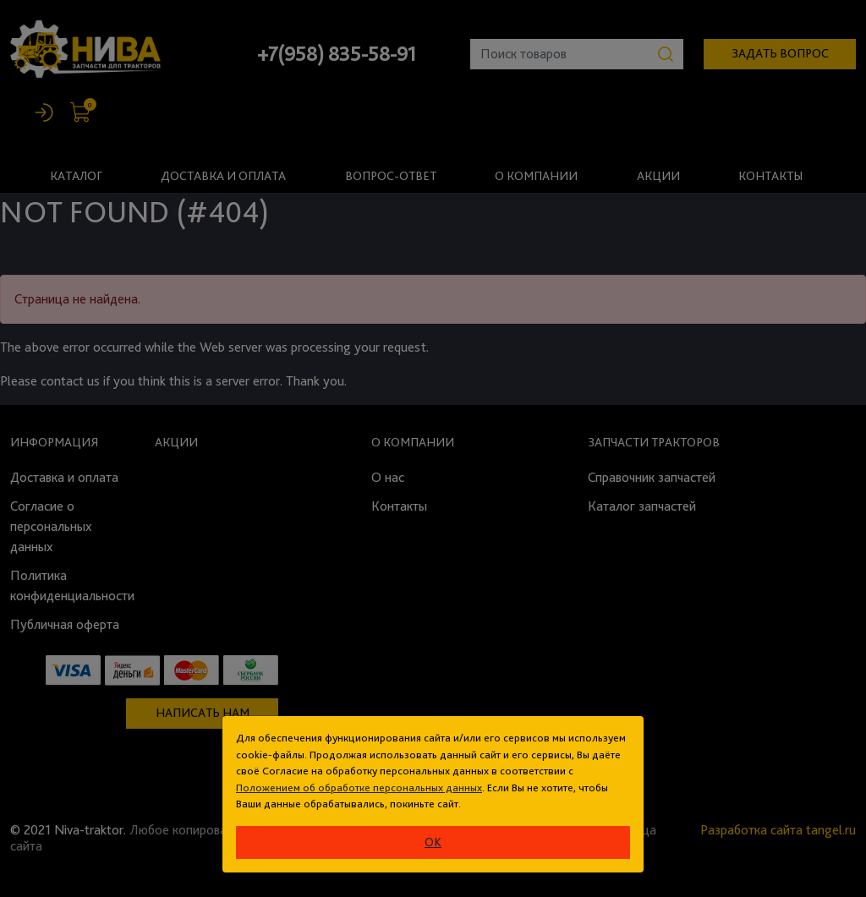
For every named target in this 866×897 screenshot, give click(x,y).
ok (433, 842)
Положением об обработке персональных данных (359, 787)
